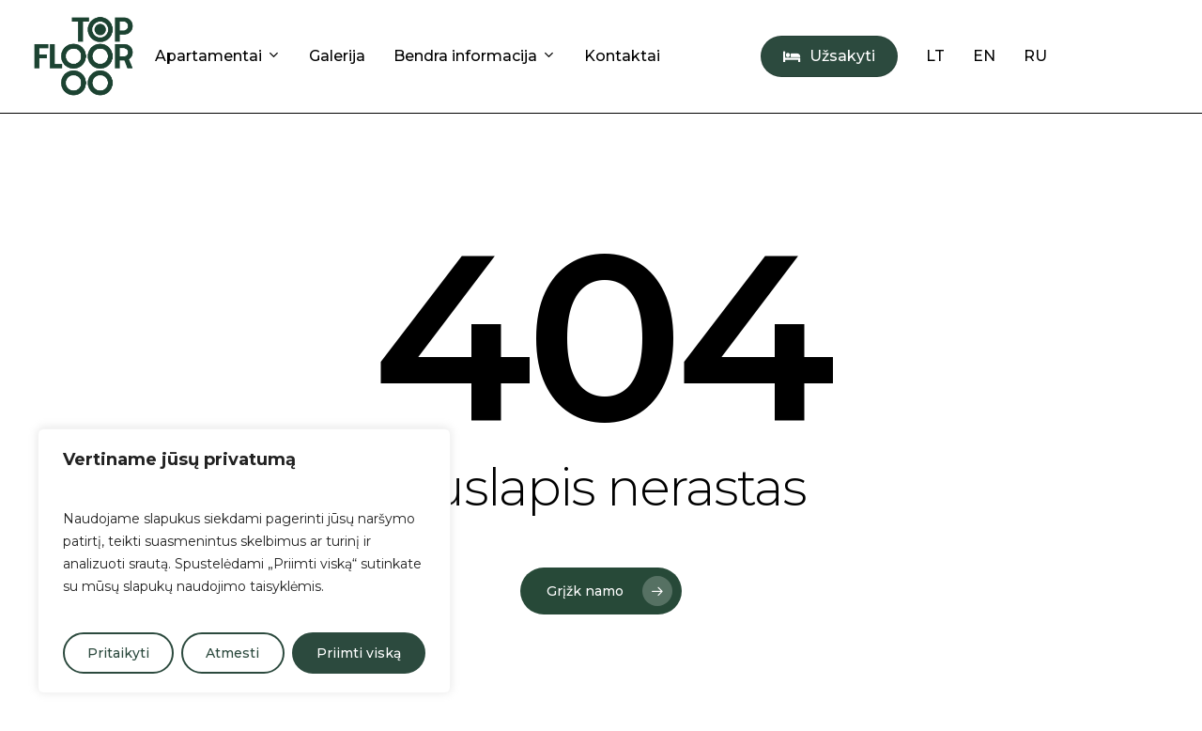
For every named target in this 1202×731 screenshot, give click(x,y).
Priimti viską (358, 653)
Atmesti (232, 653)
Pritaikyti (118, 653)
